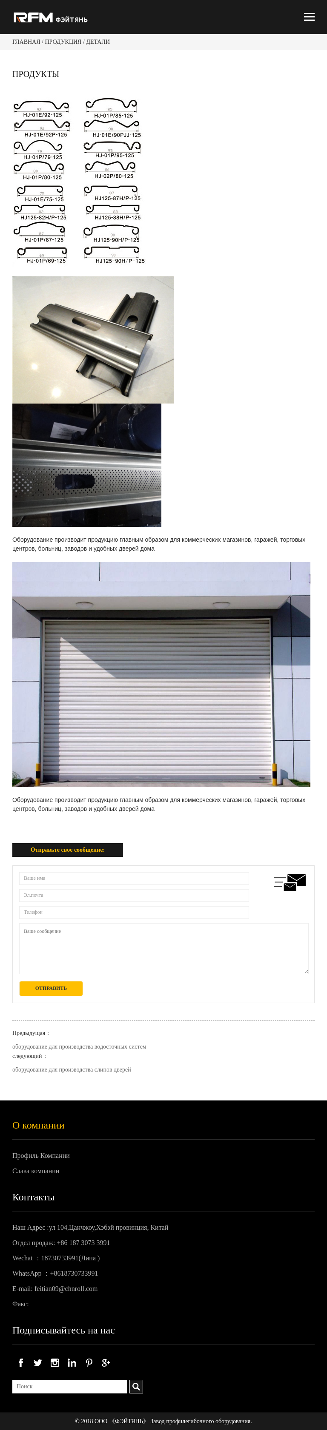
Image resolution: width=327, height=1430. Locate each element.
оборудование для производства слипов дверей (71, 1069)
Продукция (63, 42)
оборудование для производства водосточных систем (79, 1046)
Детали (98, 42)
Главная (26, 42)
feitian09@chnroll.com (66, 1288)
